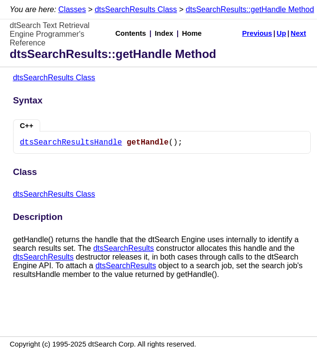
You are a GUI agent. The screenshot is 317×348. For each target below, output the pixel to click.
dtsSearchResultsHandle (71, 142)
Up (282, 33)
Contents (130, 33)
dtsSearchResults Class (136, 9)
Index (164, 33)
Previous (257, 33)
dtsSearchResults (123, 248)
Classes (72, 9)
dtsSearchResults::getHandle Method (250, 9)
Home (192, 33)
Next (298, 33)
